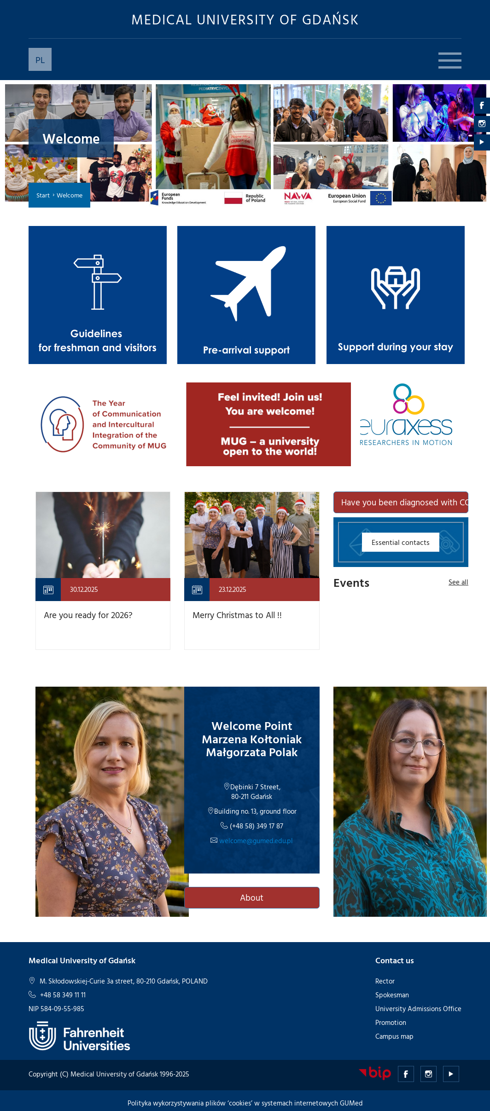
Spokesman (392, 994)
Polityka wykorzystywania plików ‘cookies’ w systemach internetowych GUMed (245, 1103)
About (251, 897)
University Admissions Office (418, 1008)
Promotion (390, 1022)
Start (43, 195)
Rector (385, 981)
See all (458, 582)
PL (40, 59)
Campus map (394, 1036)
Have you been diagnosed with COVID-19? (404, 502)
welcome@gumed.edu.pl (255, 840)
